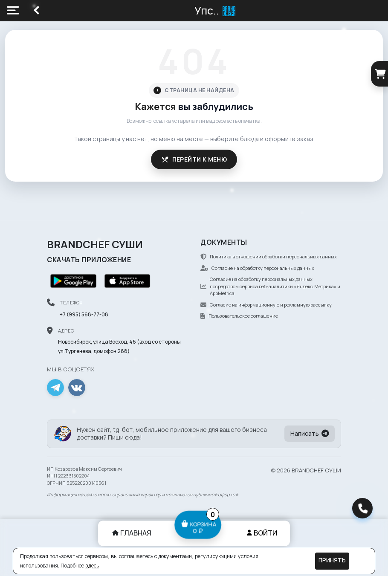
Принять (332, 560)
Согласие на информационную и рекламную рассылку (266, 304)
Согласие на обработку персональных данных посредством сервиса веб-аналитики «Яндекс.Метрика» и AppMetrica (270, 286)
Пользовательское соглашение (239, 316)
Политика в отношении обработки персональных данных (268, 256)
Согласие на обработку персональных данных (257, 268)
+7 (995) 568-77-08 (84, 314)
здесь (92, 565)
